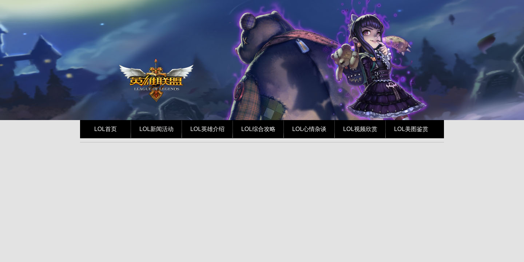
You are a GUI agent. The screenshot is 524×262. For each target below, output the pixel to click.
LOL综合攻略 (258, 129)
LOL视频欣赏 (360, 129)
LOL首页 (105, 129)
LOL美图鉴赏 (411, 129)
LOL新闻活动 (156, 129)
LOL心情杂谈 (309, 129)
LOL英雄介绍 (207, 129)
